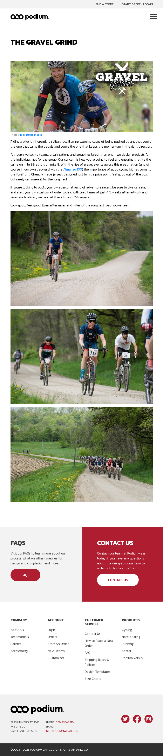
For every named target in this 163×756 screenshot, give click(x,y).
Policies (16, 643)
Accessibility (19, 650)
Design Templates (97, 671)
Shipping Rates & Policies (97, 662)
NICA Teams (56, 650)
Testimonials (20, 636)
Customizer (56, 657)
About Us (17, 629)
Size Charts (93, 678)
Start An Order (58, 643)
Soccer (126, 650)
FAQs (25, 574)
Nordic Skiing (131, 636)
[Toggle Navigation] (153, 17)
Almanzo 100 (72, 169)
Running (128, 643)
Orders (52, 636)
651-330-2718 (65, 722)
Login (51, 629)
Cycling (127, 629)
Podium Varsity (132, 657)
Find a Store (105, 4)
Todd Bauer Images (31, 135)
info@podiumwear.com (62, 731)
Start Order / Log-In (137, 4)
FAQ (87, 652)
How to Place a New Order (99, 643)
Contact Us (118, 579)
